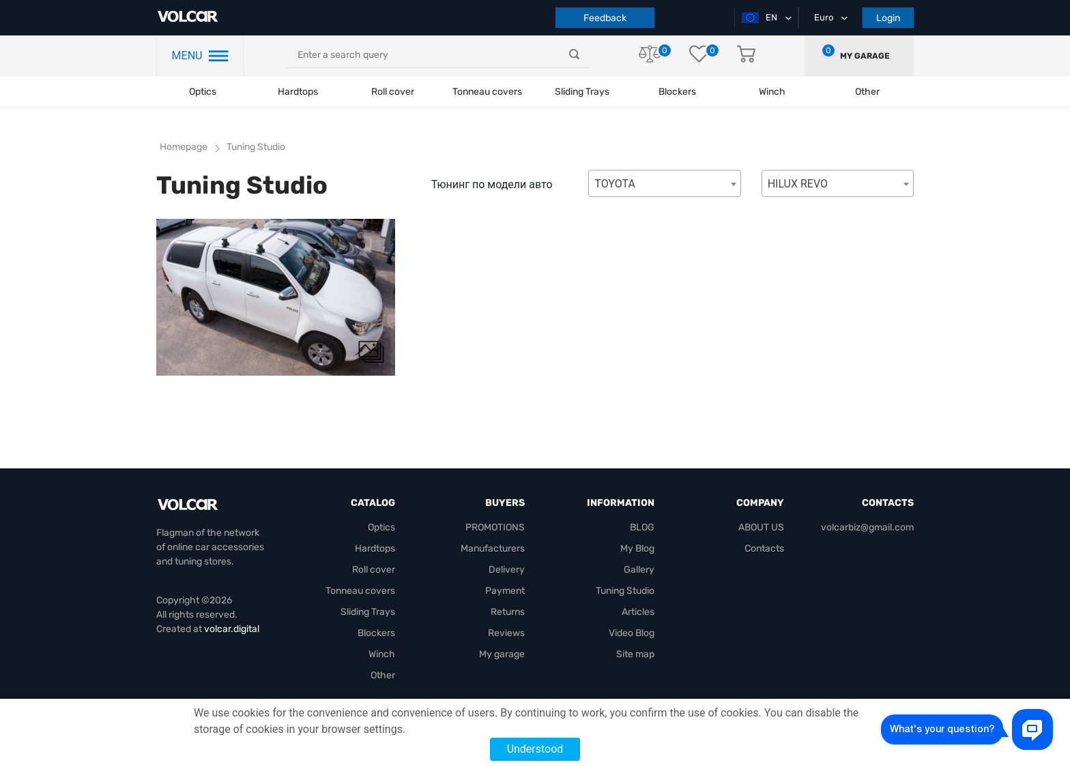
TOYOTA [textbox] (614, 183)
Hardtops (298, 91)
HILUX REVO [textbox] (798, 183)
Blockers (376, 633)
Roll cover (392, 91)
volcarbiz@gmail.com (867, 527)
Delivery (507, 569)
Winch (381, 654)
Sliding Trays (582, 91)
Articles (638, 612)
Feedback (604, 18)
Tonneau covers (487, 91)
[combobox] (664, 183)
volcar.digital (231, 629)
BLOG (642, 527)
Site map (635, 654)
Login (888, 18)
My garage (865, 56)
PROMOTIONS (495, 527)
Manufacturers (493, 548)
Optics (202, 91)
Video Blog (631, 633)
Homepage (183, 147)
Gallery (639, 569)
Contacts (764, 548)
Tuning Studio (256, 147)
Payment (505, 591)
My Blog (637, 548)
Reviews (506, 633)
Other (383, 675)
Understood (535, 748)
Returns (508, 612)
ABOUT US (761, 527)
